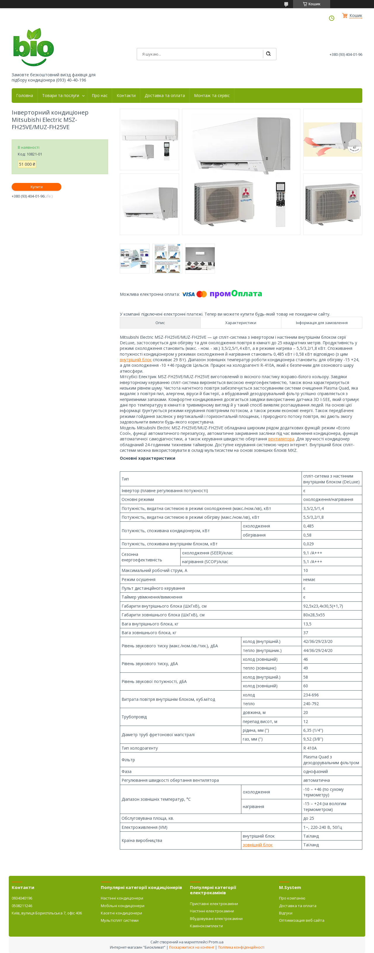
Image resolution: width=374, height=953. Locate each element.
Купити (36, 187)
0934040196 (22, 898)
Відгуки (285, 913)
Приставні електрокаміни (214, 903)
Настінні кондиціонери (122, 898)
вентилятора (281, 439)
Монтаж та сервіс (212, 95)
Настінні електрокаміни (212, 911)
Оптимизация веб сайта (301, 920)
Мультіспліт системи (119, 920)
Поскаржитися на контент (191, 947)
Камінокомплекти (206, 925)
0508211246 (22, 905)
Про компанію (292, 898)
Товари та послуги (60, 95)
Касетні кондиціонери (121, 913)
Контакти (126, 95)
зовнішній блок (258, 845)
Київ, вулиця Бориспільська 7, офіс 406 (47, 913)
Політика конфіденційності (241, 947)
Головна (24, 95)
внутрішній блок (136, 359)
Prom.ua (216, 942)
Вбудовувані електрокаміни (216, 918)
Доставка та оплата (165, 95)
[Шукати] (268, 54)
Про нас (100, 95)
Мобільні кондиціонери (122, 905)
